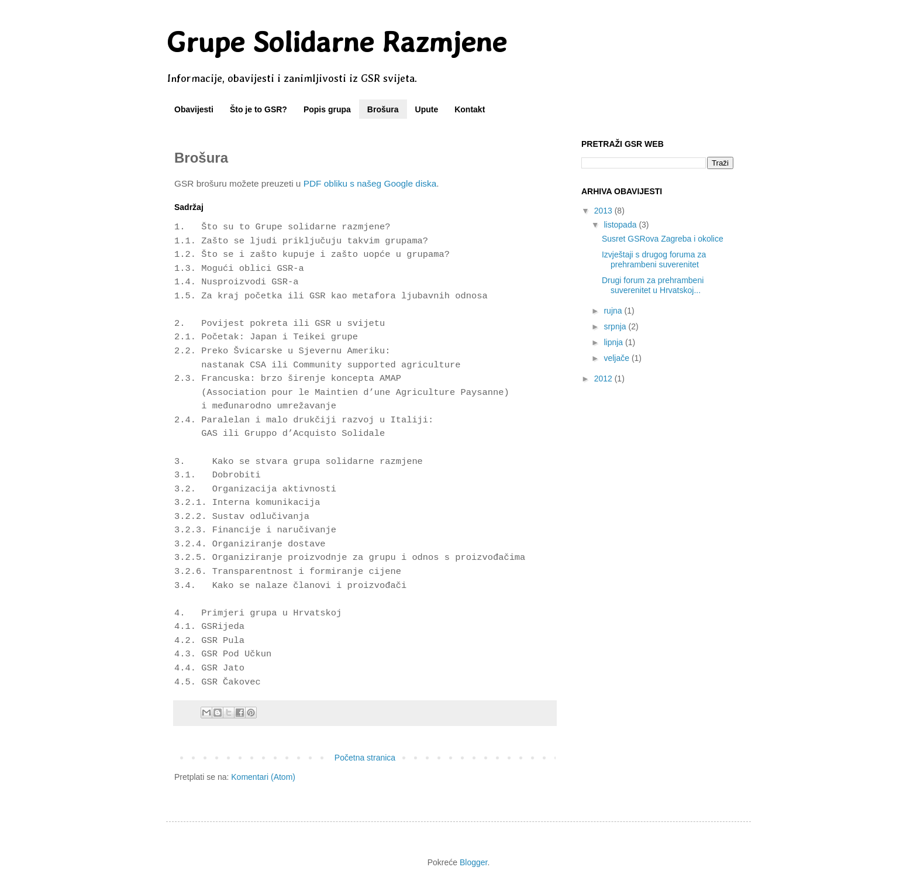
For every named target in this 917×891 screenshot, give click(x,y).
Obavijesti (193, 109)
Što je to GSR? (258, 109)
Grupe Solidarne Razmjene (336, 41)
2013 (604, 210)
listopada (621, 224)
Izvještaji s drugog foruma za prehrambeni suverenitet (654, 259)
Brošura (383, 109)
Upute (427, 109)
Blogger (473, 862)
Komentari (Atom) (263, 777)
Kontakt (469, 109)
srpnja (616, 326)
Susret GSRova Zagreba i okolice (662, 238)
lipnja (614, 342)
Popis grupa (327, 109)
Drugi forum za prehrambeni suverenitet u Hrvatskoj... (653, 285)
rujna (614, 310)
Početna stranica (365, 757)
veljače (617, 358)
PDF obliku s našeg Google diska (370, 183)
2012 (604, 378)
